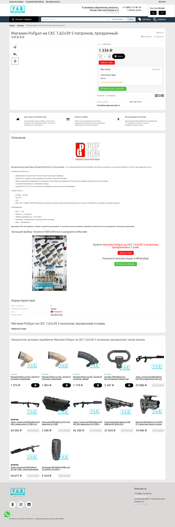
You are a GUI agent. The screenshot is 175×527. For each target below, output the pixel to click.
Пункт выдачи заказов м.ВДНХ (112, 82)
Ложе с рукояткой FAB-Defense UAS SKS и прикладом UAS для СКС (149, 379)
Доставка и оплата (53, 1)
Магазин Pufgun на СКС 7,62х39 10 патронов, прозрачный (25, 378)
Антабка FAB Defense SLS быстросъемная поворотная (116, 378)
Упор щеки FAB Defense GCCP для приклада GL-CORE (56, 423)
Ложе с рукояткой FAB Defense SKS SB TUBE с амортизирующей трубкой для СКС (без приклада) (24, 469)
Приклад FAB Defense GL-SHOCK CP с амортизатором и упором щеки (149, 424)
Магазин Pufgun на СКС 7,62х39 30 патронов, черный (87, 378)
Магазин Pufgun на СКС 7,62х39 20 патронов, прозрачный (56, 378)
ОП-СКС (60, 314)
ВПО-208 (54, 314)
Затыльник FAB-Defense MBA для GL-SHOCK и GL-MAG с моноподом (56, 469)
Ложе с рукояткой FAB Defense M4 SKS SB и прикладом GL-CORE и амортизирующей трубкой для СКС (87, 425)
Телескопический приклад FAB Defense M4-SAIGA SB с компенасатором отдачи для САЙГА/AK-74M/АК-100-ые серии (118, 425)
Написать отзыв (18, 328)
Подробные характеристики (107, 105)
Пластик (53, 308)
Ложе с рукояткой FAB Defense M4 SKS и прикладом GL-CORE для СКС (25, 424)
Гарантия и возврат (16, 1)
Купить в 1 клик (107, 62)
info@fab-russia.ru (140, 496)
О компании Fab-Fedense (35, 1)
